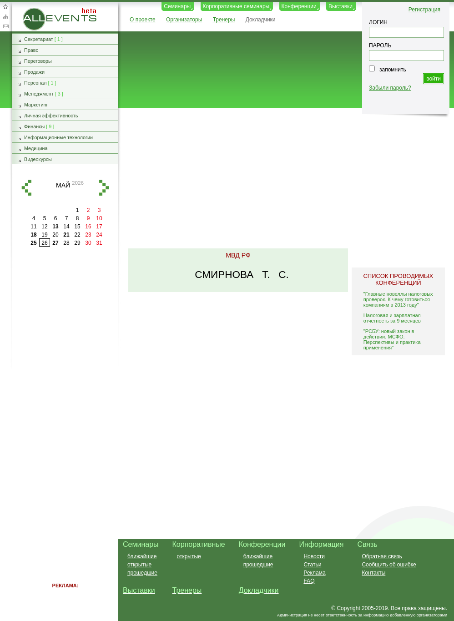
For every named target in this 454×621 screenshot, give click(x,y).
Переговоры (38, 61)
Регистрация (424, 9)
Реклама (314, 573)
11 (33, 226)
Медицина (35, 148)
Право (31, 50)
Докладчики (261, 19)
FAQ (308, 581)
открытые (139, 564)
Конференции (299, 6)
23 (88, 235)
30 (88, 243)
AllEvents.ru (37, 11)
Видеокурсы (38, 159)
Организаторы (184, 19)
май (63, 185)
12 (44, 226)
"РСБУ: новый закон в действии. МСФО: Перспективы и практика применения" (392, 339)
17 (99, 226)
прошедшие (142, 573)
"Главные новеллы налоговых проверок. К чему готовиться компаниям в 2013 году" (398, 299)
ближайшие (141, 556)
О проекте (143, 19)
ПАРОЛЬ (380, 45)
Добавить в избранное (5, 6)
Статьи (312, 564)
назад (26, 188)
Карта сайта (5, 16)
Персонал (35, 83)
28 (66, 243)
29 (77, 243)
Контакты (373, 573)
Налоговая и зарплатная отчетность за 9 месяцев (392, 318)
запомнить (392, 69)
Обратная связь (5, 26)
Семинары (177, 6)
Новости (313, 556)
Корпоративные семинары (236, 6)
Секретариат (38, 39)
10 (99, 218)
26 (44, 243)
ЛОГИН (378, 22)
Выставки (340, 6)
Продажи (34, 72)
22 (77, 235)
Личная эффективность (51, 115)
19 (44, 235)
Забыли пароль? (390, 88)
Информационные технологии (58, 137)
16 (88, 226)
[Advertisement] (282, 178)
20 (55, 235)
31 (99, 243)
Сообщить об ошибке (389, 564)
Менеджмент (39, 93)
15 (77, 226)
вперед (104, 188)
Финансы (34, 126)
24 (99, 235)
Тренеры (224, 19)
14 (66, 226)
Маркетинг (36, 104)
